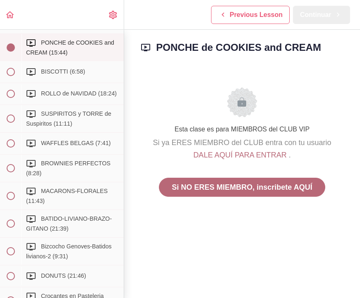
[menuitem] (113, 14)
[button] (10, 14)
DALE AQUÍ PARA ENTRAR (241, 155)
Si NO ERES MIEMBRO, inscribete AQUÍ (242, 187)
